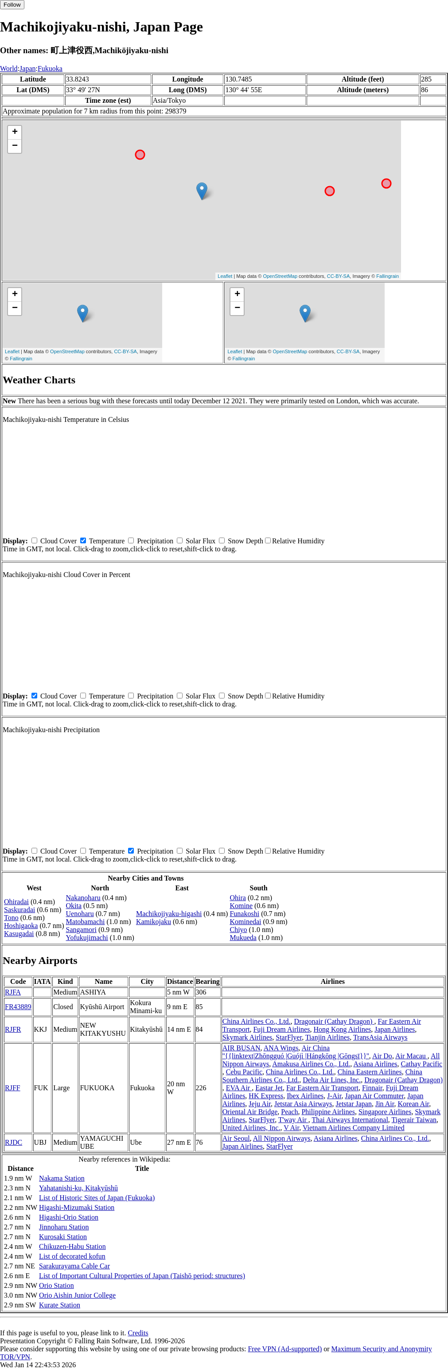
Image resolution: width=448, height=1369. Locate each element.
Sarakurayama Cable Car (74, 1266)
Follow (12, 4)
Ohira (237, 897)
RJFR (13, 1029)
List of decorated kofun (72, 1256)
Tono (11, 917)
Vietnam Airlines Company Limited (354, 1127)
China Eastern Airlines (370, 1072)
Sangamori (81, 929)
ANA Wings (281, 1048)
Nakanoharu (83, 897)
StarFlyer (289, 1037)
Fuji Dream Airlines (281, 1029)
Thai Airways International (350, 1119)
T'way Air (293, 1119)
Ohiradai (16, 901)
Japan (27, 68)
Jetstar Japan (354, 1104)
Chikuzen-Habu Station (72, 1246)
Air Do (382, 1056)
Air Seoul (236, 1138)
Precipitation (155, 541)
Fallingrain (387, 276)
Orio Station (56, 1285)
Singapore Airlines (385, 1111)
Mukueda (243, 937)
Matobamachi (85, 921)
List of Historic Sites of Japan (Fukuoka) (97, 1197)
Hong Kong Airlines (342, 1029)
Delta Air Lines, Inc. (332, 1080)
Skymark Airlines (247, 1037)
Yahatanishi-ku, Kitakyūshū (78, 1188)
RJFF (12, 1088)
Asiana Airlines (375, 1064)
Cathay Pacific (421, 1064)
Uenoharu (80, 913)
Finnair (372, 1088)
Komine (241, 905)
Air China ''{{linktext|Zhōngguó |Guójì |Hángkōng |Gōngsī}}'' (295, 1052)
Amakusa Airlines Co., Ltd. (311, 1064)
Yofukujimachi (87, 937)
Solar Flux (200, 541)
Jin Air (384, 1104)
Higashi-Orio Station (68, 1217)
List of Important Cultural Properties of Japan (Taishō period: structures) (142, 1275)
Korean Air (413, 1104)
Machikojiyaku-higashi (169, 913)
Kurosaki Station (63, 1236)
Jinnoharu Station (64, 1227)
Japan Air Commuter (374, 1096)
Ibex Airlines (305, 1096)
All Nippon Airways (282, 1138)
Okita (74, 905)
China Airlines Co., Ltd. (256, 1021)
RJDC (13, 1142)
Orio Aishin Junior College (77, 1295)
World (9, 68)
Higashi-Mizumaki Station (76, 1207)
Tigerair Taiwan (414, 1119)
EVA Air (239, 1088)
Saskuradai (19, 909)
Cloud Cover (58, 541)
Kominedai (245, 921)
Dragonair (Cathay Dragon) (334, 1021)
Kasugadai (19, 933)
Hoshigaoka (21, 925)
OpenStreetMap (280, 276)
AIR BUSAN (241, 1048)
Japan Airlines (394, 1029)
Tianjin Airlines (327, 1037)
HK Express (266, 1096)
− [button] (15, 146)
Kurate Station (59, 1305)
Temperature (107, 541)
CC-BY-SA (338, 276)
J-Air (334, 1096)
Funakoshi (244, 913)
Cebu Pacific (244, 1072)
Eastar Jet (269, 1088)
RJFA (13, 992)
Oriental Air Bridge (249, 1111)
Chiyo (238, 929)
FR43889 (18, 1006)
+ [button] (15, 132)
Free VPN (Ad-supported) (285, 1349)
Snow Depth (245, 541)
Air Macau (411, 1056)
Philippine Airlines (328, 1111)
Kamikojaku (153, 921)
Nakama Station (62, 1178)
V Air (291, 1127)
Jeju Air (260, 1104)
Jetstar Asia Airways (303, 1104)
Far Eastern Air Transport (322, 1088)
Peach (289, 1111)
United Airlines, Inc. (251, 1127)
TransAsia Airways (380, 1037)
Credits (138, 1333)
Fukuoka (50, 68)
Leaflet (225, 276)
